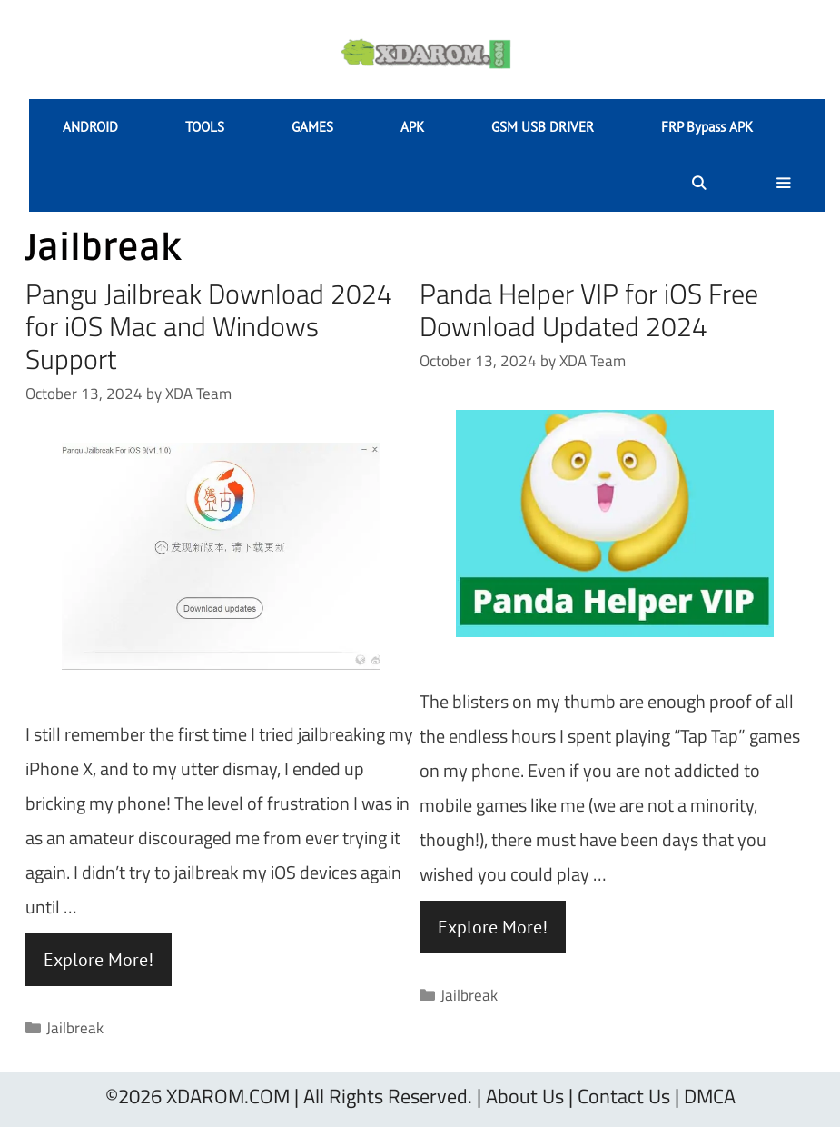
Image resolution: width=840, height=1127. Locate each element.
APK (412, 126)
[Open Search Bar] (698, 183)
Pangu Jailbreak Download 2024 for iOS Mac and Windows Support (208, 326)
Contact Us (624, 1096)
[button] (783, 183)
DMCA (710, 1096)
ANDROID (90, 126)
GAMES (312, 126)
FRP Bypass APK (707, 126)
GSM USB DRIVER (542, 126)
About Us (525, 1096)
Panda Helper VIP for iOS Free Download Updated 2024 (589, 310)
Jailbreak (75, 1028)
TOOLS (204, 126)
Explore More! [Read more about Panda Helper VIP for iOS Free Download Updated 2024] (493, 927)
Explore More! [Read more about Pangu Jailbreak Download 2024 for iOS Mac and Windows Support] (98, 960)
